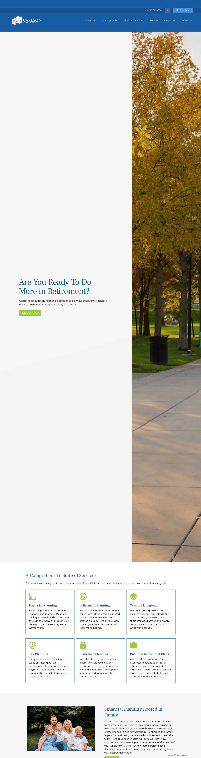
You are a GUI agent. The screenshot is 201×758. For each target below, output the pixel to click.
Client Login (183, 2)
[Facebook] (167, 2)
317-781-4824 (154, 2)
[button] (91, 12)
